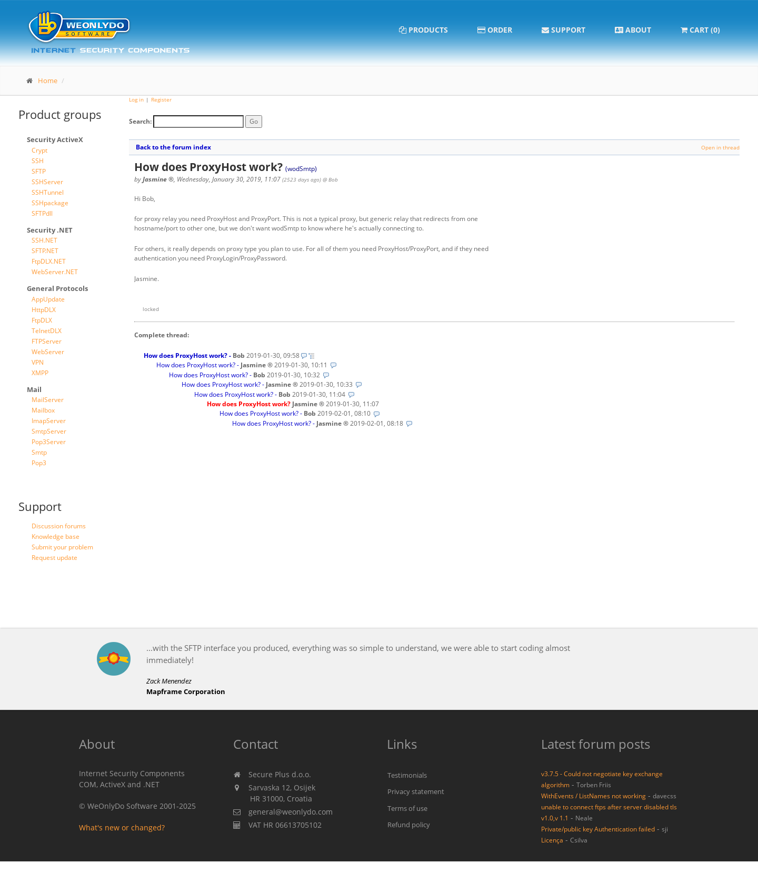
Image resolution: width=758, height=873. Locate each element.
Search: (140, 121)
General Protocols (57, 288)
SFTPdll (42, 213)
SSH (38, 160)
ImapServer (49, 420)
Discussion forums (59, 525)
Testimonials (407, 775)
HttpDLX (44, 309)
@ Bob (330, 179)
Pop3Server (49, 441)
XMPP (40, 372)
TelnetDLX (47, 330)
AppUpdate (48, 299)
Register (161, 99)
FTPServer (47, 341)
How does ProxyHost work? (185, 355)
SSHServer (47, 181)
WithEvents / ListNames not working (593, 795)
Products (423, 30)
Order (494, 30)
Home (47, 80)
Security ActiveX (55, 139)
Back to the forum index (173, 147)
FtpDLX (42, 320)
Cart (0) (700, 30)
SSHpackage (50, 202)
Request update (54, 557)
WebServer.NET (55, 271)
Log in (136, 99)
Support (563, 30)
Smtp (39, 452)
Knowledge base (55, 536)
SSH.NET (44, 240)
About (633, 30)
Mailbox (43, 410)
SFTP (39, 171)
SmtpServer (49, 431)
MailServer (48, 399)
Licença (552, 840)
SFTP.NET (45, 250)
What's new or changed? (122, 827)
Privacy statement (415, 791)
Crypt (39, 150)
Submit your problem (62, 547)
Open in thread (720, 147)
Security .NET (50, 230)
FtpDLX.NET (49, 261)
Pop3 (39, 462)
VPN (38, 362)
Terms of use (407, 808)
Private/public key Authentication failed (598, 829)
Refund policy (408, 824)
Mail (34, 389)
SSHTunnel (48, 192)
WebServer (48, 351)
